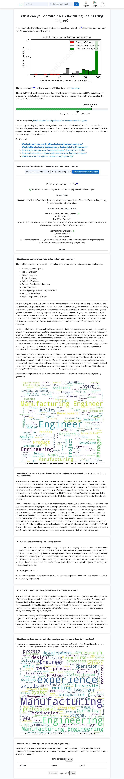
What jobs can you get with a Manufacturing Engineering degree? (52, 144)
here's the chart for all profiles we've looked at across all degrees (60, 120)
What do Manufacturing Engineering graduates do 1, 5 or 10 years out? (54, 147)
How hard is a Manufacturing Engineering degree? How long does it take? (53, 150)
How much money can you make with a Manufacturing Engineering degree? (54, 153)
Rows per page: (58, 759)
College (22, 765)
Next (73, 773)
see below (75, 88)
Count (82, 765)
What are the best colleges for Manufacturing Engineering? (47, 156)
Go (76, 4)
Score (54, 765)
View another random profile (86, 172)
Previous (53, 773)
